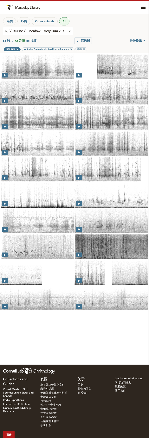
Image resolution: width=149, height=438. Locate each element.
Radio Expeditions (13, 400)
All (64, 21)
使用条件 (120, 390)
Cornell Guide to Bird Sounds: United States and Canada (18, 392)
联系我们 (83, 393)
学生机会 (45, 425)
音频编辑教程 (48, 409)
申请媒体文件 (48, 397)
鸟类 (9, 21)
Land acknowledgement (129, 378)
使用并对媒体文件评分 (54, 393)
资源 (43, 379)
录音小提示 (47, 388)
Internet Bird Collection (16, 404)
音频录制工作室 (49, 421)
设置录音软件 (48, 413)
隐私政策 (120, 386)
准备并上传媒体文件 (52, 384)
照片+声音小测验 (50, 405)
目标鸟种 (45, 401)
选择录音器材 (48, 417)
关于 (81, 379)
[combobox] (38, 31)
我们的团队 (84, 388)
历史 (80, 384)
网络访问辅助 (123, 382)
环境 (24, 21)
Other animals (44, 21)
